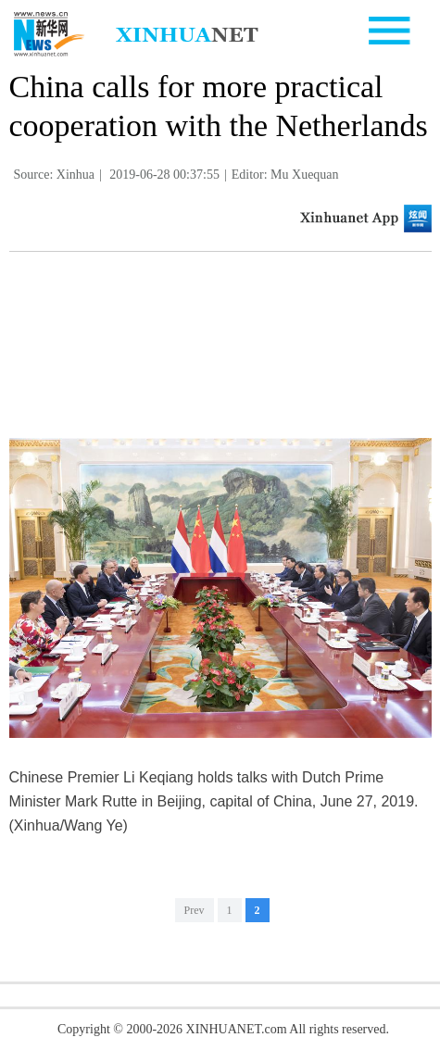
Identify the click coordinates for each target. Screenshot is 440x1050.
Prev (194, 910)
